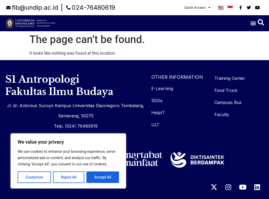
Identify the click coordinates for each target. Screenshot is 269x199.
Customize (34, 177)
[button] (253, 23)
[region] (68, 160)
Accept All (102, 177)
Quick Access (197, 7)
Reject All (68, 177)
